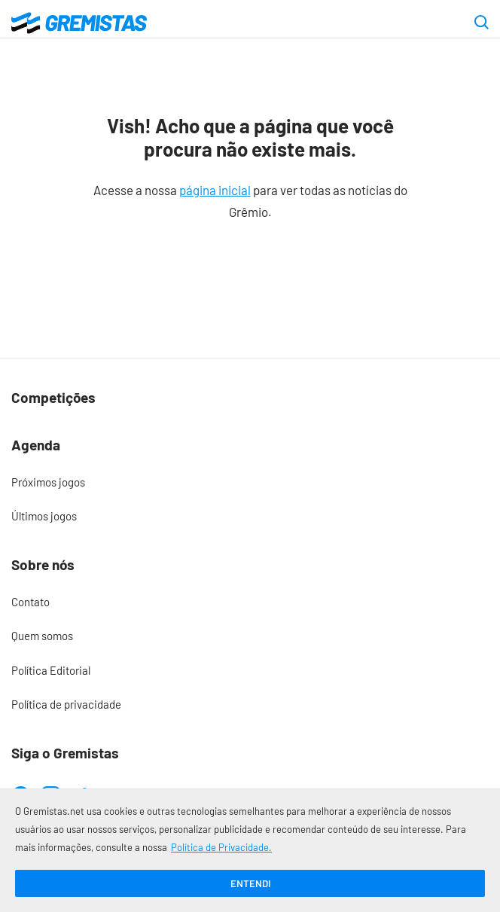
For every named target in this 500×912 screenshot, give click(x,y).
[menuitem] (250, 483)
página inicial (215, 189)
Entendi (250, 883)
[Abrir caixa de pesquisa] (481, 23)
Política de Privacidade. (221, 847)
